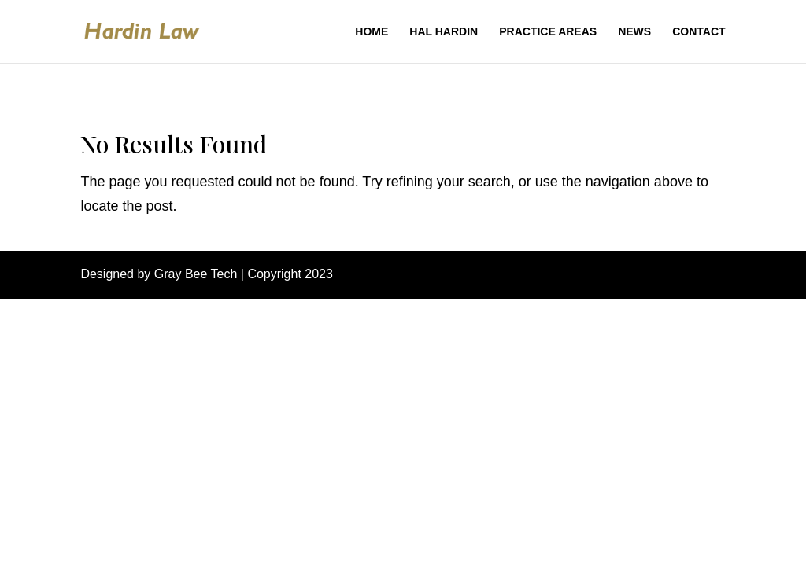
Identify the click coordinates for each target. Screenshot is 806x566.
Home (371, 32)
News (634, 32)
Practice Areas (548, 32)
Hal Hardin (443, 32)
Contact (698, 32)
